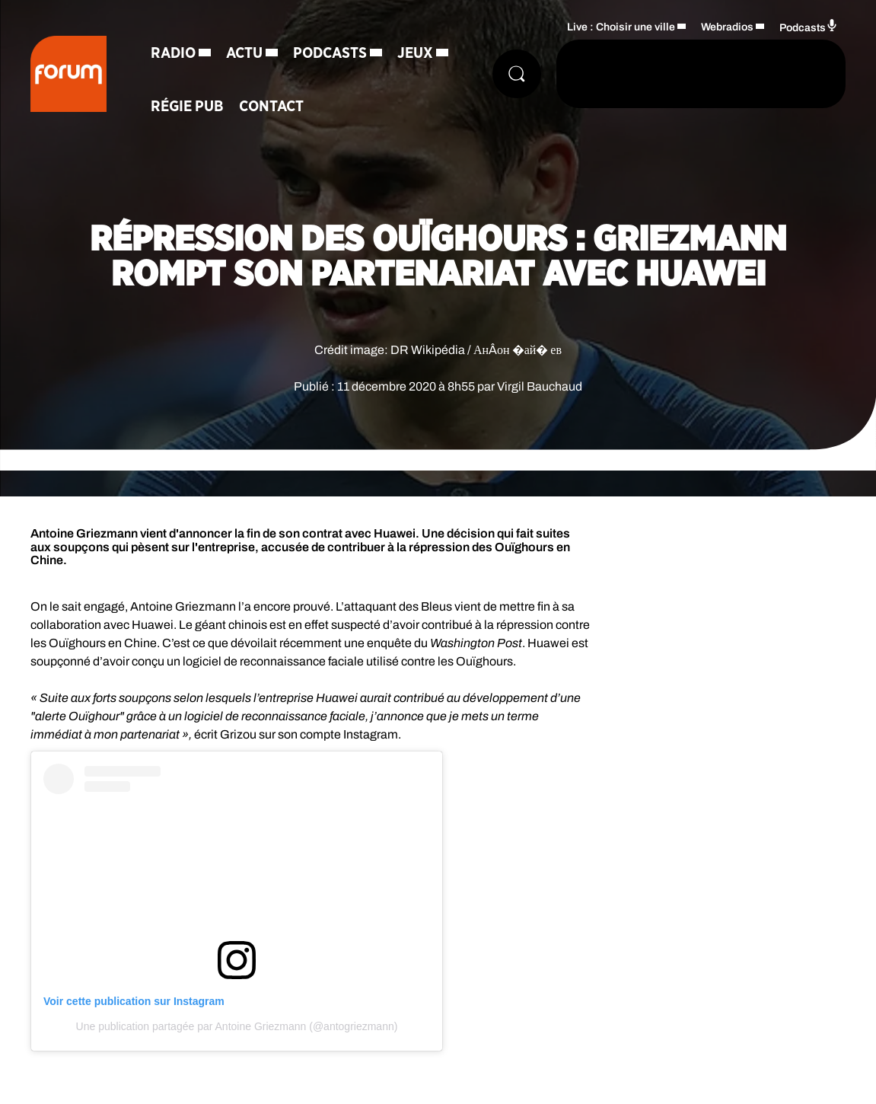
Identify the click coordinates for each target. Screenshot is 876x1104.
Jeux (415, 53)
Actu (244, 53)
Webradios (727, 27)
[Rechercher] (516, 73)
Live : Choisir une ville (621, 27)
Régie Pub (187, 106)
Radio (173, 53)
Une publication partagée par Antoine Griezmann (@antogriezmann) (237, 1026)
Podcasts (330, 53)
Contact (271, 106)
